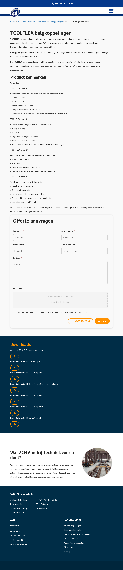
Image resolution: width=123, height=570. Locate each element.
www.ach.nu (44, 508)
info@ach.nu (45, 504)
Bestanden (18, 288)
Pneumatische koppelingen (75, 543)
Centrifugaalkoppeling (73, 530)
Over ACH (14, 525)
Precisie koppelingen (37, 21)
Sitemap (67, 551)
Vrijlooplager (69, 547)
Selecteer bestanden (60, 302)
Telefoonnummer (70, 244)
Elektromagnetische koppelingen (78, 534)
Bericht (17, 258)
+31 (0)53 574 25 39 (80, 321)
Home (12, 21)
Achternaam (68, 231)
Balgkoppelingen (55, 21)
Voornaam (18, 231)
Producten (22, 21)
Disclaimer (14, 565)
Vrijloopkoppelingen (72, 525)
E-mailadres (19, 244)
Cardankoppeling (71, 538)
